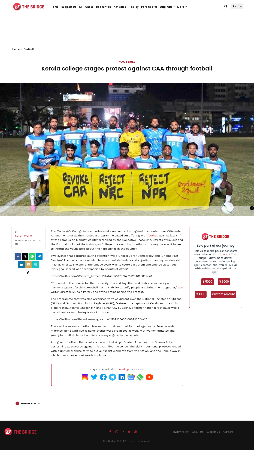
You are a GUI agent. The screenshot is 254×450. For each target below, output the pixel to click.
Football (127, 61)
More (182, 7)
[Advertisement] (127, 33)
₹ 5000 (207, 282)
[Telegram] (39, 256)
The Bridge (122, 369)
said (180, 287)
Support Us (68, 7)
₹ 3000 (224, 282)
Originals (167, 7)
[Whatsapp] (32, 256)
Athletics (120, 7)
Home (55, 7)
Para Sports (149, 7)
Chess (89, 7)
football (152, 235)
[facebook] (18, 256)
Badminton (103, 7)
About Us (197, 432)
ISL (81, 7)
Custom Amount (223, 294)
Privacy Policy (180, 432)
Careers (228, 432)
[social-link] (28, 272)
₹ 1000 (200, 294)
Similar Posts (30, 403)
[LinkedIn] (21, 264)
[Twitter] (25, 256)
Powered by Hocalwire (138, 441)
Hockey (133, 7)
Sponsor (225, 254)
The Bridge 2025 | (114, 441)
